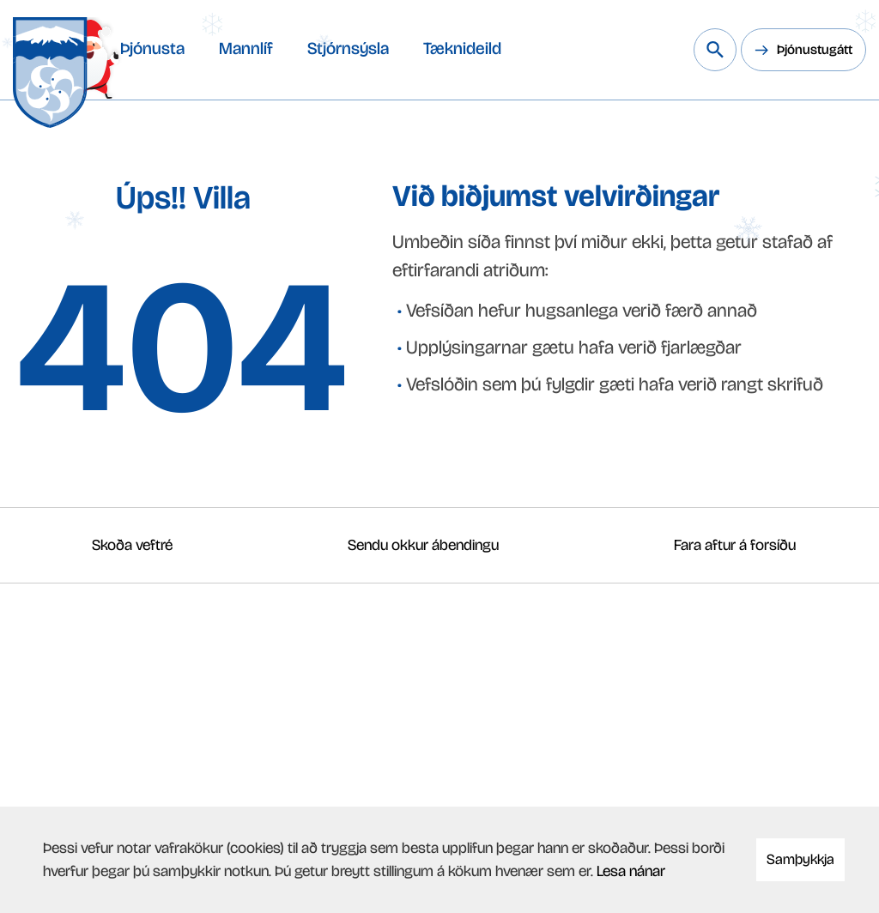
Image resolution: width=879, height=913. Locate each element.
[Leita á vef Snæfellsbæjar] (715, 49)
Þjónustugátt (814, 49)
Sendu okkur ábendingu (423, 544)
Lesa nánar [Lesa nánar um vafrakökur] (631, 871)
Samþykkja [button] (800, 859)
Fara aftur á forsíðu (735, 544)
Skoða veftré (132, 544)
